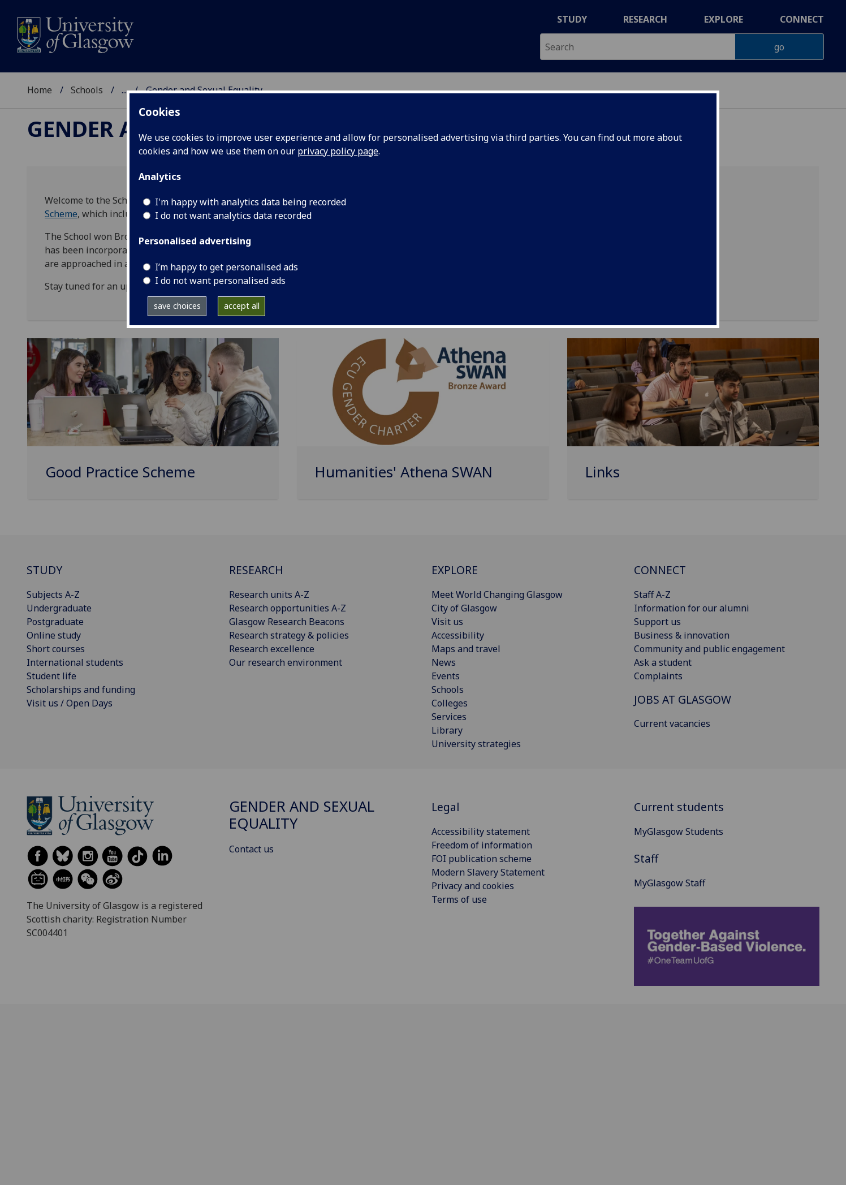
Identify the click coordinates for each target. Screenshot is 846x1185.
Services (449, 716)
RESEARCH (256, 570)
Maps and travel (465, 649)
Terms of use (459, 899)
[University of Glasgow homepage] (74, 33)
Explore (723, 19)
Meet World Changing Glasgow (497, 594)
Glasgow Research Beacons (286, 621)
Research (645, 19)
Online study (54, 635)
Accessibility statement (480, 831)
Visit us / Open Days (70, 703)
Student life (51, 676)
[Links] (693, 423)
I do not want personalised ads (220, 280)
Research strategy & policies (289, 635)
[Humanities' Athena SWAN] (423, 423)
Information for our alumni (691, 608)
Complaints (658, 676)
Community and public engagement (709, 649)
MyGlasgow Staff (669, 883)
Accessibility (457, 635)
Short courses (56, 649)
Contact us (251, 849)
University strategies (476, 744)
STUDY (44, 570)
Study (572, 19)
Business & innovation (682, 635)
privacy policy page (337, 151)
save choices (177, 305)
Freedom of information (481, 845)
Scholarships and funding (81, 689)
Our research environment (285, 662)
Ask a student (663, 662)
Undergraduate (59, 608)
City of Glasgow (464, 608)
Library (447, 730)
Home (39, 90)
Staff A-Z (652, 594)
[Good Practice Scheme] (153, 423)
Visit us (447, 621)
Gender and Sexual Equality (301, 814)
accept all (242, 305)
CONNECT (660, 570)
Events (445, 676)
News (443, 662)
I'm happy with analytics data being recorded (250, 202)
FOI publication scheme (481, 858)
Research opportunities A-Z (287, 608)
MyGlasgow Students (678, 831)
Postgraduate (55, 621)
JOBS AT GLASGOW (682, 699)
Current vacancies (672, 723)
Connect (802, 19)
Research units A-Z (269, 594)
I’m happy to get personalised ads (226, 267)
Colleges (449, 703)
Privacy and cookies (472, 886)
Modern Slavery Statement (488, 872)
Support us (657, 621)
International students (75, 662)
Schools (87, 90)
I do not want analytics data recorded (233, 215)
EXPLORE (454, 570)
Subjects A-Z (53, 594)
